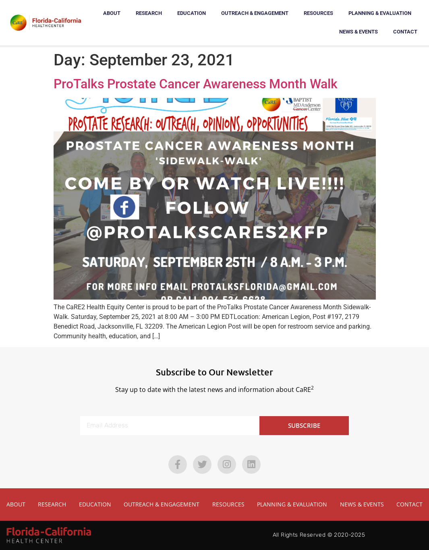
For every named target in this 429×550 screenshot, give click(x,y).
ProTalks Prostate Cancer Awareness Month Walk (196, 84)
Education (191, 13)
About (111, 13)
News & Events (358, 32)
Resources (318, 13)
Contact (405, 32)
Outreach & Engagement (254, 13)
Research (149, 13)
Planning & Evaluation (379, 13)
